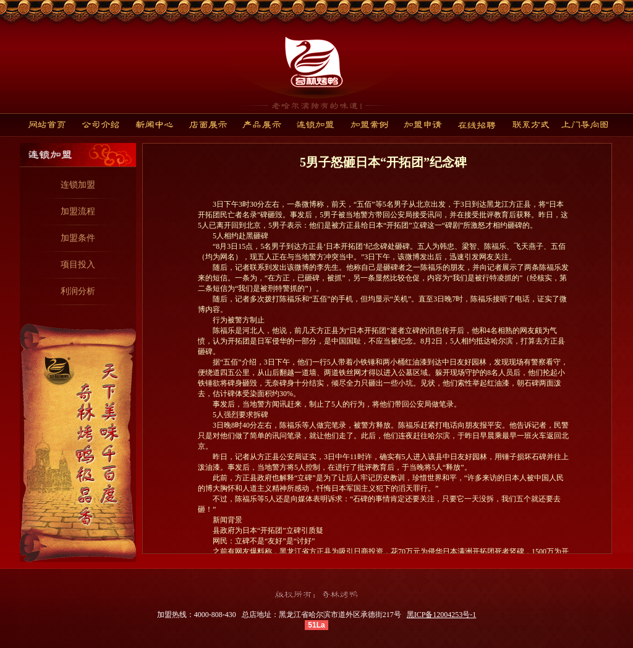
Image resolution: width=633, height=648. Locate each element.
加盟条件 (78, 238)
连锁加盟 (78, 184)
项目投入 (78, 264)
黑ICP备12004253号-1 (442, 614)
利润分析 (78, 291)
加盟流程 (78, 211)
